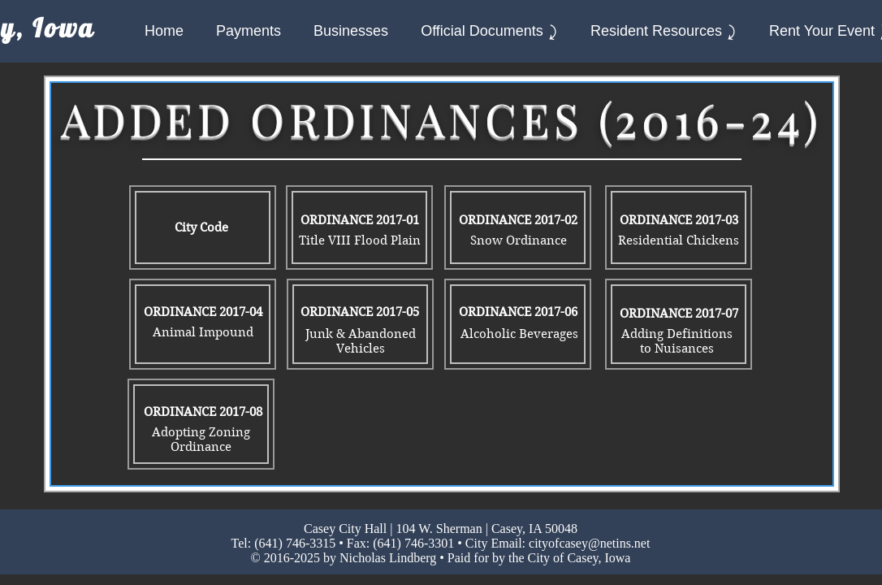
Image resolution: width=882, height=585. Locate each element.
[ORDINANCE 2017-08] (202, 412)
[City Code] (201, 227)
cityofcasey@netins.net (589, 543)
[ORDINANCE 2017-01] (359, 220)
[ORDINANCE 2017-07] (678, 314)
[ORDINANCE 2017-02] (517, 220)
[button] (489, 31)
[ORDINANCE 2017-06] (517, 312)
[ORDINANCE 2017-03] (678, 220)
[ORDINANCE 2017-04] (202, 312)
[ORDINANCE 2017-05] (359, 312)
